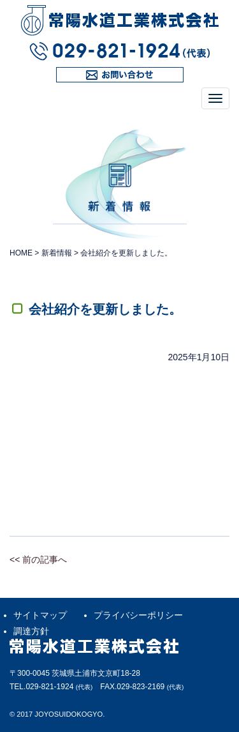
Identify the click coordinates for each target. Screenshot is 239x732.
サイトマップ (40, 615)
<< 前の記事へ (38, 559)
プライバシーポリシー (138, 615)
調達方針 (31, 631)
